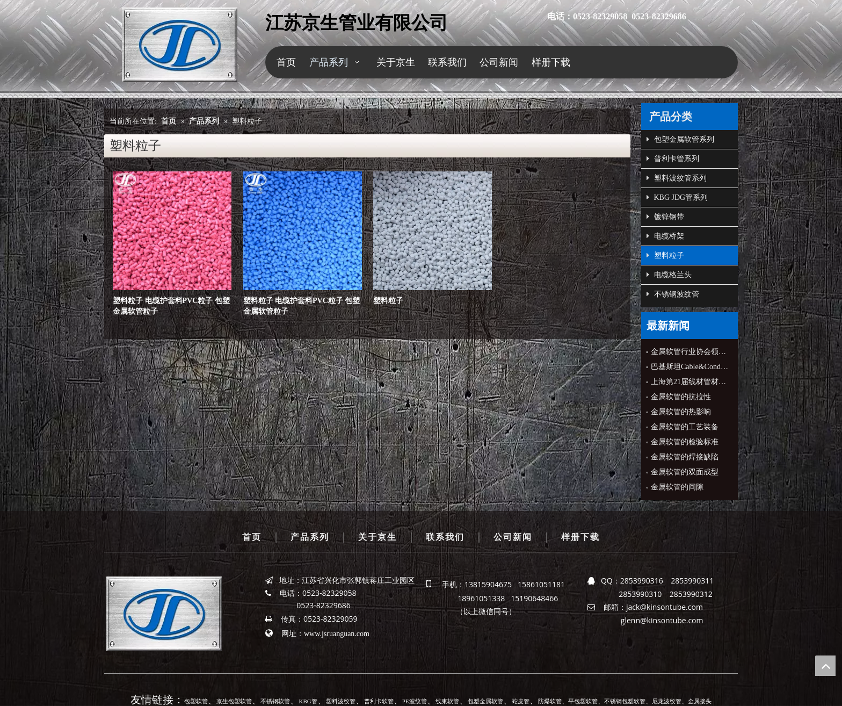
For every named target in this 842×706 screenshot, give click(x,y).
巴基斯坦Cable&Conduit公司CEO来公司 (689, 367)
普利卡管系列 (673, 159)
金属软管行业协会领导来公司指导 (689, 352)
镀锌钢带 (665, 217)
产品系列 (310, 537)
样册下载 (580, 537)
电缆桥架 (665, 236)
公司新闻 (512, 537)
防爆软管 (550, 701)
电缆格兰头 (669, 275)
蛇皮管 (520, 701)
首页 (252, 537)
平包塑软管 (583, 701)
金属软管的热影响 (681, 412)
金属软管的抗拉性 (681, 397)
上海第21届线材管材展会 (689, 382)
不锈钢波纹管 (673, 294)
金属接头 (700, 701)
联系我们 (445, 537)
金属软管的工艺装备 (684, 427)
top (825, 665)
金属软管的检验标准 (684, 442)
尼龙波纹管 (666, 701)
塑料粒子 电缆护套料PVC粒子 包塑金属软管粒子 (171, 306)
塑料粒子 (388, 301)
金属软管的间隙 (677, 487)
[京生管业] (179, 44)
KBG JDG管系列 (677, 197)
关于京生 (377, 537)
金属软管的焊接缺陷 (684, 457)
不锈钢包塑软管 (624, 701)
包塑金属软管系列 (680, 139)
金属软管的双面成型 (684, 472)
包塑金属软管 (485, 701)
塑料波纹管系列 (677, 178)
